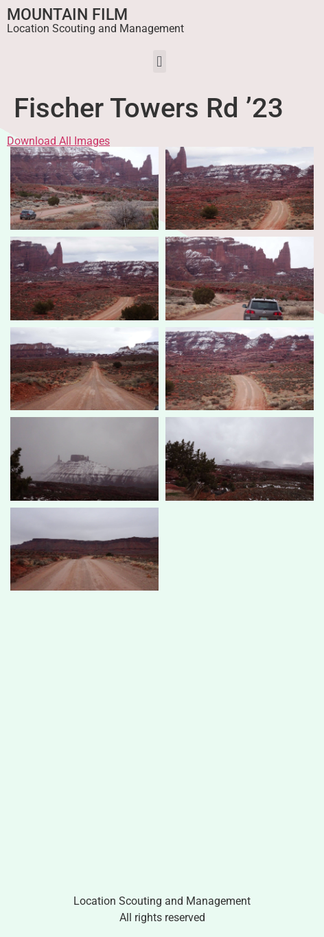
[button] (159, 61)
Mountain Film (67, 14)
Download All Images (58, 140)
